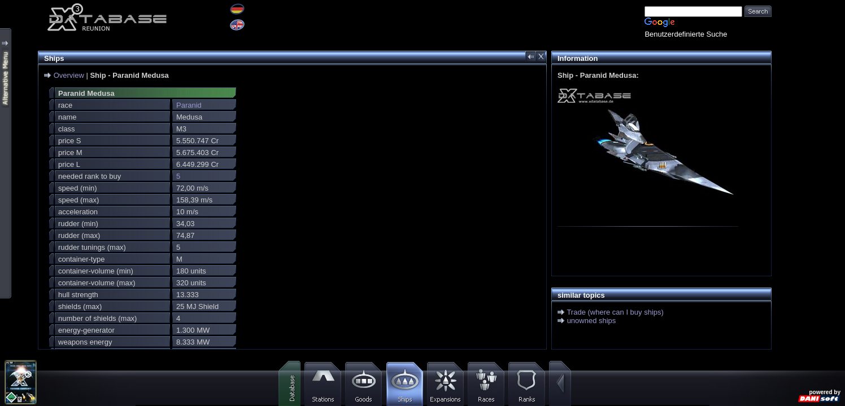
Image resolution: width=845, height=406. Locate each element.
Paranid (189, 105)
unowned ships (591, 320)
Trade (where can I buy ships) (615, 312)
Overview (69, 75)
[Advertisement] (808, 169)
